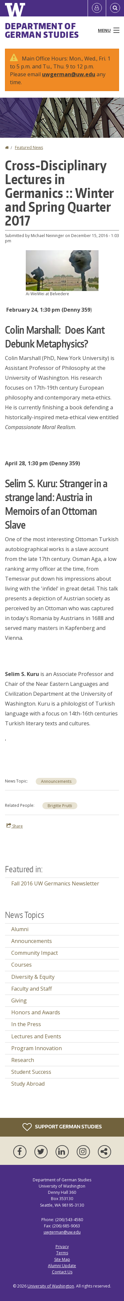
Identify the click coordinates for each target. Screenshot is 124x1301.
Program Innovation (36, 1048)
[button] (62, 270)
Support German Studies (62, 1127)
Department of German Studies (42, 30)
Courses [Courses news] (21, 964)
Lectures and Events (36, 1036)
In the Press (26, 1024)
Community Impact (34, 952)
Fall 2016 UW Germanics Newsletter (55, 883)
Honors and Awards (35, 1012)
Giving (19, 1000)
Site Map (62, 1259)
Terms (62, 1253)
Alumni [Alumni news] (19, 929)
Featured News (29, 147)
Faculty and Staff (31, 988)
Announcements (56, 781)
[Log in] (97, 8)
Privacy (62, 1246)
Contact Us (62, 1272)
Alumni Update (62, 1265)
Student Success (31, 1071)
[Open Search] (115, 8)
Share (14, 826)
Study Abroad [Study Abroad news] (28, 1083)
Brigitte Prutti (60, 805)
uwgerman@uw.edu (68, 74)
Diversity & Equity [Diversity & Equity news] (33, 976)
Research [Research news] (22, 1060)
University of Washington (50, 1286)
